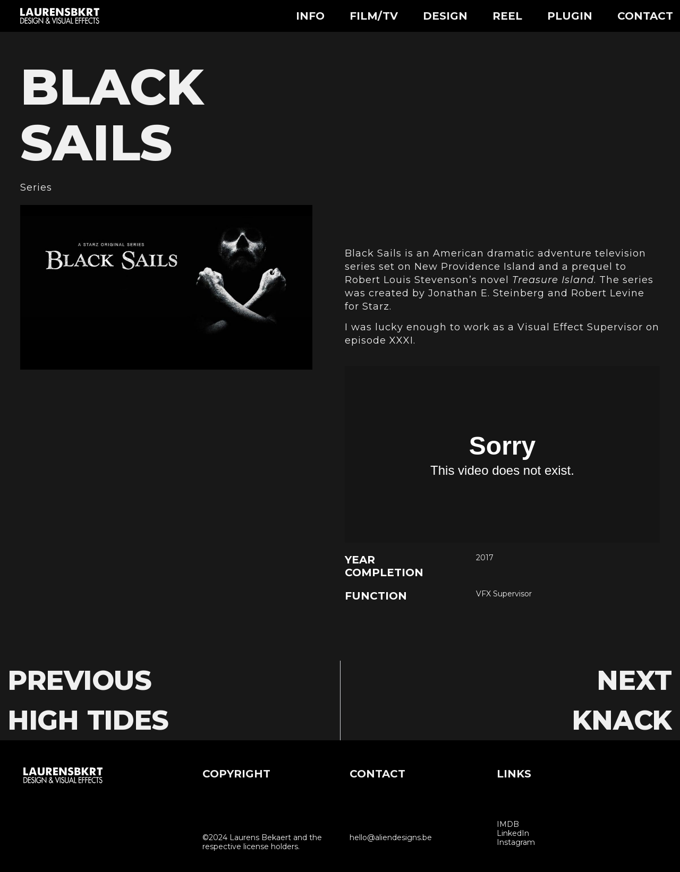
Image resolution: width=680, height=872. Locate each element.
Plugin (569, 16)
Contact (645, 16)
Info (310, 16)
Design (445, 16)
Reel (507, 16)
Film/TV (374, 16)
